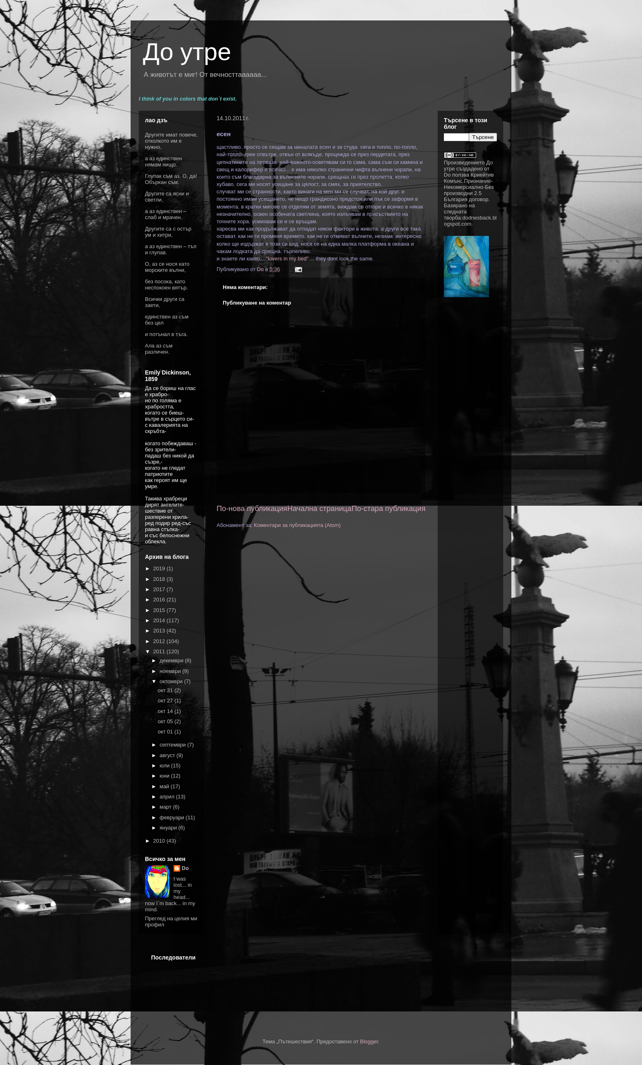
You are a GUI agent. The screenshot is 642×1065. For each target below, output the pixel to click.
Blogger (369, 1041)
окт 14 (166, 711)
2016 (160, 599)
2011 (160, 651)
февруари (173, 817)
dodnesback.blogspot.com (470, 221)
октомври (172, 681)
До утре (187, 51)
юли (165, 765)
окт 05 (166, 721)
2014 (160, 620)
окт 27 (166, 700)
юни (165, 776)
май (165, 786)
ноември (171, 671)
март (166, 807)
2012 (160, 641)
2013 (160, 631)
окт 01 (166, 732)
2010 (160, 841)
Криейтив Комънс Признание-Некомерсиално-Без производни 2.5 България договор (469, 187)
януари (169, 828)
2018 (160, 579)
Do (185, 868)
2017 (160, 589)
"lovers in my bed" (286, 259)
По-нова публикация (252, 508)
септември (174, 745)
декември (172, 660)
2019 (160, 568)
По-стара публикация (388, 508)
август (168, 755)
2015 (160, 610)
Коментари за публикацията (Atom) (297, 525)
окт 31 (166, 690)
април (168, 797)
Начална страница (319, 508)
